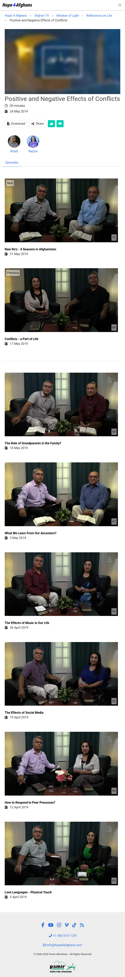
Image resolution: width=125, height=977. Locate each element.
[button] (120, 5)
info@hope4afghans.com (62, 945)
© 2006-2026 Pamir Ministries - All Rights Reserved (62, 954)
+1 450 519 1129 (63, 936)
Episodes (11, 162)
